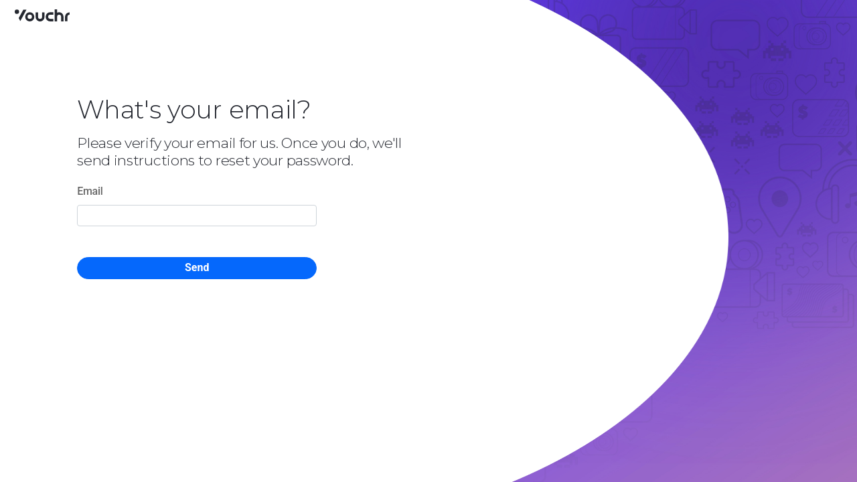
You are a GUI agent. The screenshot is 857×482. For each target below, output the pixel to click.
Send (197, 267)
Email (89, 191)
